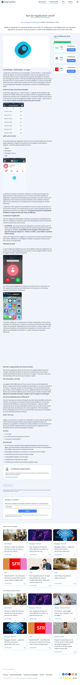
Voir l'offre (71, 50)
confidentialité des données (15, 516)
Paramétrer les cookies (32, 678)
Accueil (5, 669)
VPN (63, 1)
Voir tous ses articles (11, 477)
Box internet (42, 1)
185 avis (74, 678)
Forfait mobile (54, 1)
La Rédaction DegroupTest (32, 22)
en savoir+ (16, 491)
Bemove (24, 678)
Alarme (70, 1)
